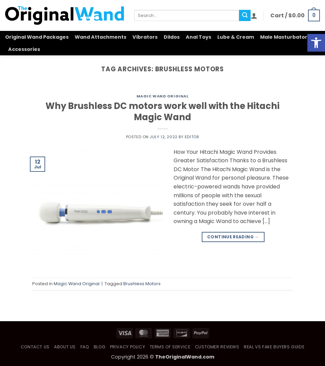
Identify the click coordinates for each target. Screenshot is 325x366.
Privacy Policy (127, 347)
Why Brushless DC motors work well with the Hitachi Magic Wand (162, 111)
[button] (254, 15)
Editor (192, 137)
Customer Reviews (217, 347)
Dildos (172, 37)
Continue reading (233, 237)
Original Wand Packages (37, 37)
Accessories (24, 49)
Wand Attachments (100, 37)
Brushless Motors (142, 284)
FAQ (84, 347)
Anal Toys (198, 37)
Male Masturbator (283, 37)
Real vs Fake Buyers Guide (274, 347)
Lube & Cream (235, 37)
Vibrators (145, 37)
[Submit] (245, 15)
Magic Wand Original (163, 96)
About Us (65, 347)
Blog (99, 347)
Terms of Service (170, 347)
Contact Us (35, 347)
